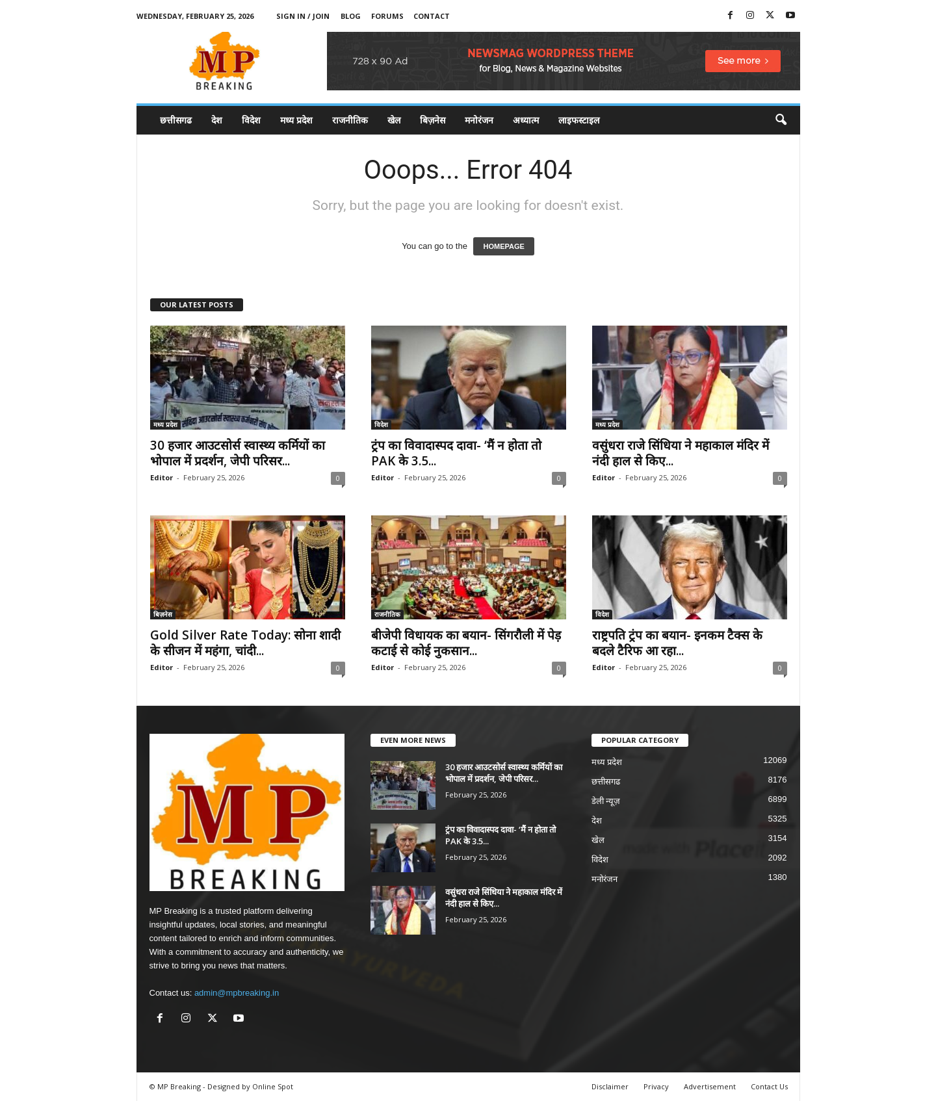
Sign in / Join (303, 16)
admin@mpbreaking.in (236, 993)
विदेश (251, 120)
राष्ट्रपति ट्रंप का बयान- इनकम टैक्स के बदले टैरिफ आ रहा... (677, 643)
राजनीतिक (350, 120)
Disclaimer (610, 1086)
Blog (351, 16)
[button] (780, 120)
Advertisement (710, 1086)
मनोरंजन (479, 120)
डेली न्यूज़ (606, 801)
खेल (393, 120)
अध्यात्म (526, 120)
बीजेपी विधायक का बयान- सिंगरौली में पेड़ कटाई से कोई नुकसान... (466, 643)
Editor (161, 477)
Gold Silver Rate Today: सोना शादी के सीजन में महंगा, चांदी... (245, 643)
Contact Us (769, 1086)
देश (216, 120)
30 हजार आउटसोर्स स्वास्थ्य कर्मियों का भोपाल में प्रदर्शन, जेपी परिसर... (237, 453)
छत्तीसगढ (176, 120)
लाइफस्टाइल (578, 120)
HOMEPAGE (503, 246)
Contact (431, 16)
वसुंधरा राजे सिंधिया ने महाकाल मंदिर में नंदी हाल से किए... (680, 453)
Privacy (656, 1086)
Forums (387, 16)
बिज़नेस (432, 120)
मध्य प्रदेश (296, 120)
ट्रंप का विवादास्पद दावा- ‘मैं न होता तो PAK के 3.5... (456, 453)
